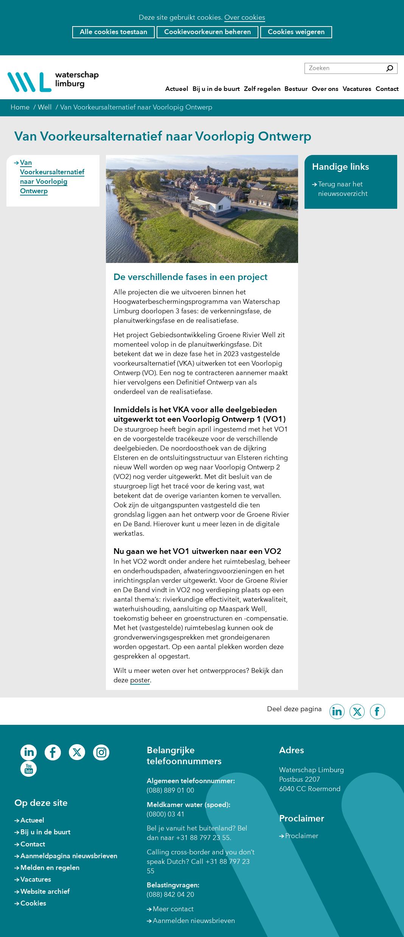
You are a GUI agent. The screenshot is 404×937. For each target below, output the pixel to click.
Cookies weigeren (296, 32)
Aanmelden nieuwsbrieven (194, 921)
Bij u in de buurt (216, 89)
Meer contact (173, 909)
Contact (387, 89)
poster (140, 681)
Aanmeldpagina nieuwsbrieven (68, 856)
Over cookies (244, 17)
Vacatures (357, 89)
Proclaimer (301, 836)
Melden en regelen (49, 868)
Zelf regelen (262, 89)
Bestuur (296, 89)
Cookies (33, 903)
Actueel (176, 89)
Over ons (325, 89)
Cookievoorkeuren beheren (207, 32)
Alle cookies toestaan (113, 32)
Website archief (45, 892)
